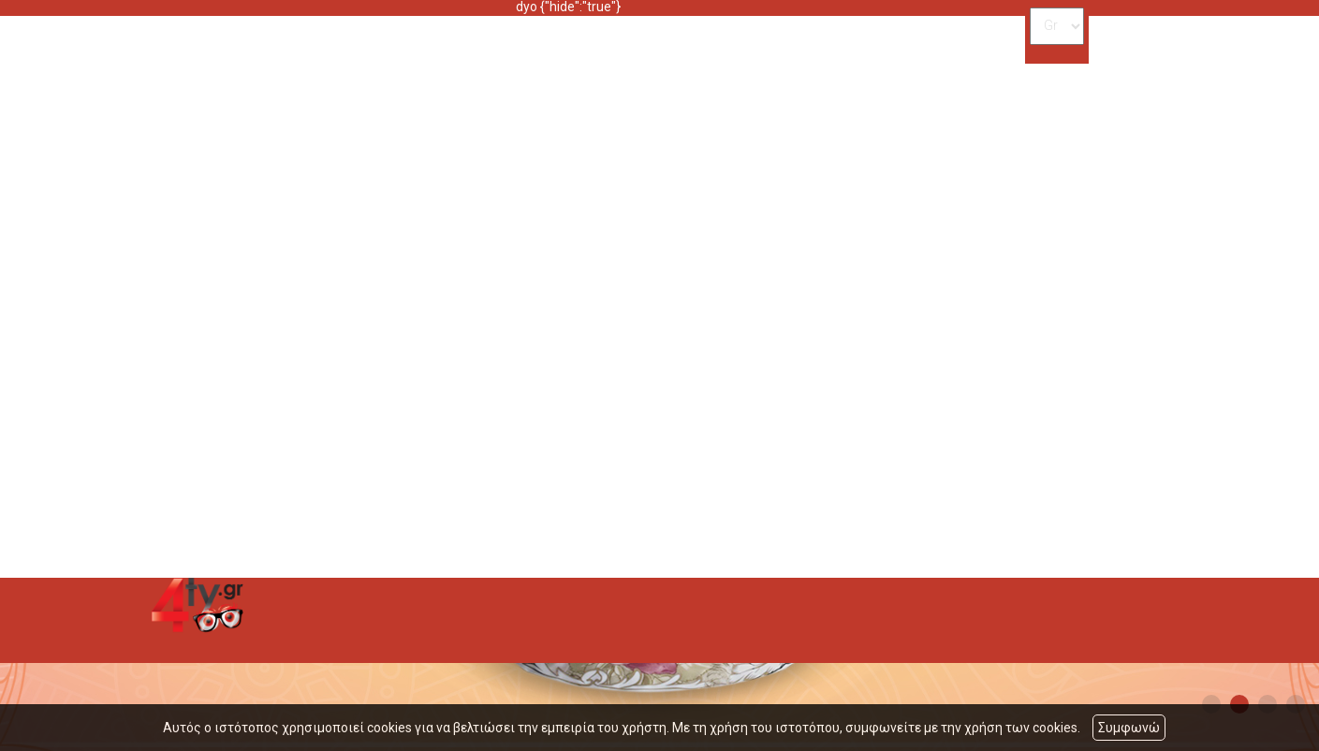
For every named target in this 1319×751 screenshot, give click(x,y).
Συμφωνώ (1129, 727)
